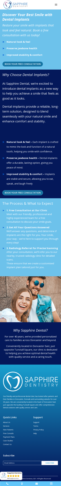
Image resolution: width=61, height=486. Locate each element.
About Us (6, 422)
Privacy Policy (38, 430)
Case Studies (8, 440)
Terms (35, 426)
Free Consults (8, 433)
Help (35, 433)
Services (6, 426)
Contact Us (7, 444)
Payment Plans (9, 437)
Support (36, 422)
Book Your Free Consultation (23, 64)
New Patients (8, 430)
